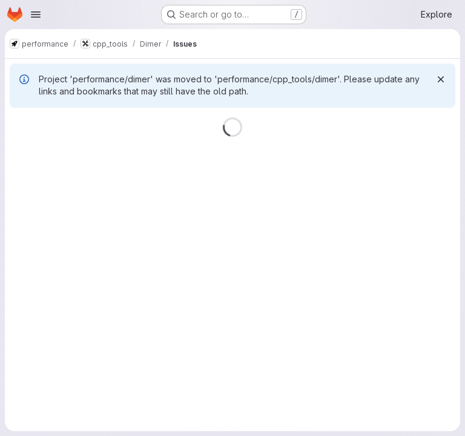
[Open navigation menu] (35, 14)
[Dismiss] (441, 79)
